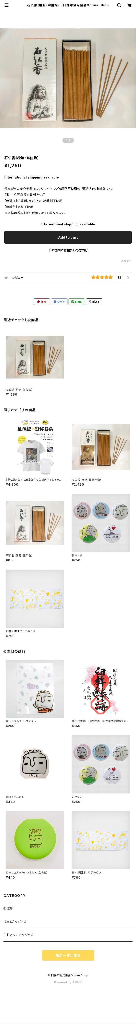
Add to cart (68, 237)
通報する (126, 261)
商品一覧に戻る (68, 956)
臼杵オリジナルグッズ (18, 935)
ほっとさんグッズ (14, 921)
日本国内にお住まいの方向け (68, 250)
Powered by (68, 982)
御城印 (8, 908)
